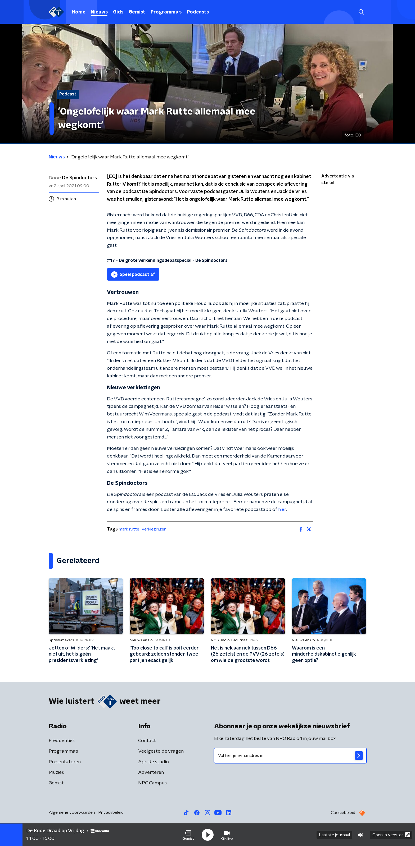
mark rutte (129, 529)
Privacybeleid (111, 812)
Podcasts (198, 12)
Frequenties (62, 740)
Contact (147, 740)
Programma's (166, 12)
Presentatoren (65, 762)
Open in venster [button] (391, 834)
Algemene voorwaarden (72, 812)
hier (282, 509)
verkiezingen (154, 529)
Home (78, 12)
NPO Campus (152, 783)
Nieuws (99, 12)
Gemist (137, 12)
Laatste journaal (334, 835)
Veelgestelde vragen (161, 751)
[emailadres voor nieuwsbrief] (290, 755)
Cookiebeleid (343, 813)
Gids (118, 12)
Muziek (56, 772)
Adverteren (151, 772)
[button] (188, 834)
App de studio (153, 762)
